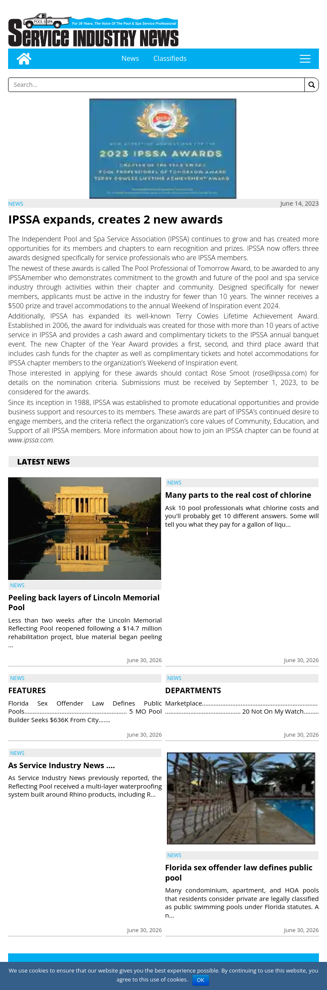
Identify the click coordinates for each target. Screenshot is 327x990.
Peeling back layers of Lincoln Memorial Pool (84, 602)
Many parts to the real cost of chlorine (238, 495)
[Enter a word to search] (156, 84)
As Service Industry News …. (61, 765)
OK (200, 980)
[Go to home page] (24, 59)
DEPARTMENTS (193, 690)
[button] (311, 84)
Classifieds (169, 58)
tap (305, 58)
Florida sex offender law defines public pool (239, 872)
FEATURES (27, 690)
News (130, 58)
